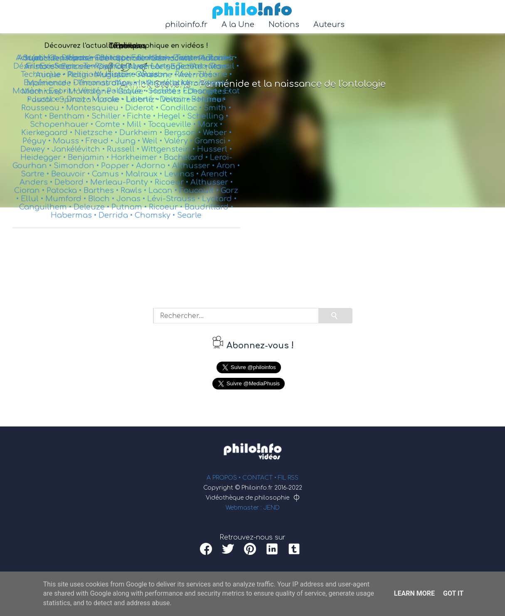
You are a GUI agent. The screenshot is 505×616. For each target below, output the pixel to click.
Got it (453, 593)
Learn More (414, 593)
